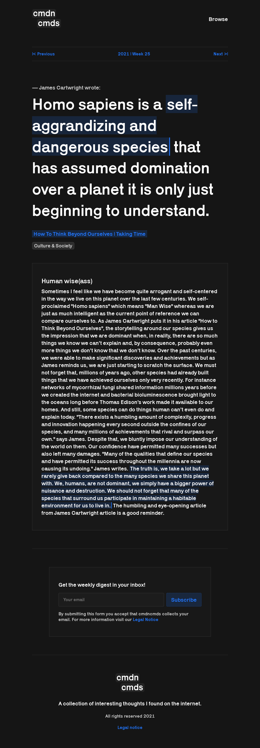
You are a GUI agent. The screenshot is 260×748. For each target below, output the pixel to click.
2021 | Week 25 (134, 53)
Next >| (220, 53)
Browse (218, 19)
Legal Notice (145, 619)
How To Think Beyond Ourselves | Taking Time (89, 234)
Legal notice (130, 727)
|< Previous (43, 53)
